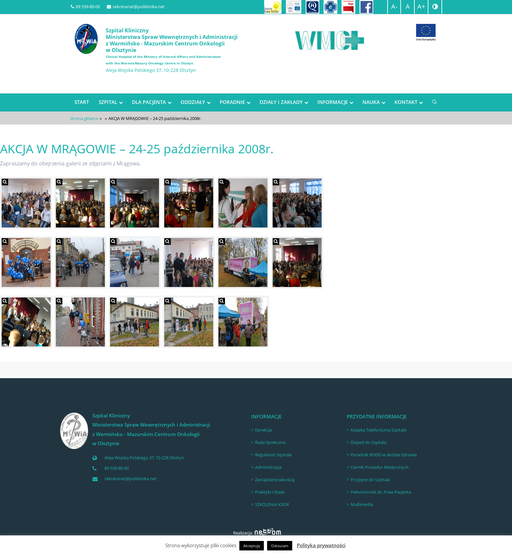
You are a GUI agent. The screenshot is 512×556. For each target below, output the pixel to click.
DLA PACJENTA (149, 102)
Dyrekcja (263, 430)
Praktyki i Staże (269, 492)
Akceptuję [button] (251, 545)
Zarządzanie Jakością (275, 479)
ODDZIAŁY (193, 102)
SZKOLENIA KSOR (272, 504)
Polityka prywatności (321, 545)
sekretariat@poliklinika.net (136, 6)
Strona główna (84, 118)
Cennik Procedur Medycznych (379, 467)
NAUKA (371, 102)
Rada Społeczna (270, 442)
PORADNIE (232, 102)
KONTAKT (405, 102)
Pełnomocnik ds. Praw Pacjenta (381, 492)
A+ (421, 6)
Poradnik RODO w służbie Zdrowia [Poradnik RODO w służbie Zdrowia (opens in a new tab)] (384, 455)
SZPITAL (108, 102)
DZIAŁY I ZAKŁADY (281, 102)
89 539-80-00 (85, 6)
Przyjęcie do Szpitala (370, 479)
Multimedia (362, 504)
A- (394, 6)
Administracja (268, 467)
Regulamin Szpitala (273, 455)
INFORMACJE (332, 102)
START (81, 102)
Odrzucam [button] (279, 545)
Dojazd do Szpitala (368, 442)
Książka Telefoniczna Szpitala (378, 430)
